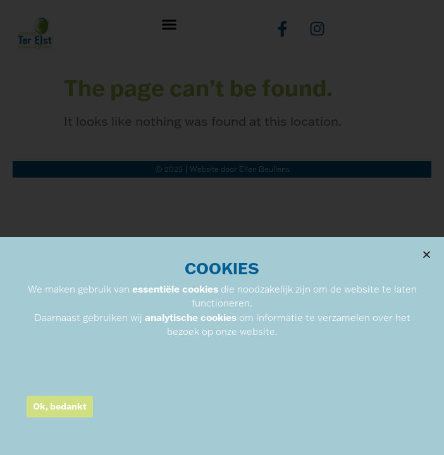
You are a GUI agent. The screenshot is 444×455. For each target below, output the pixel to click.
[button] (426, 304)
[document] (222, 227)
